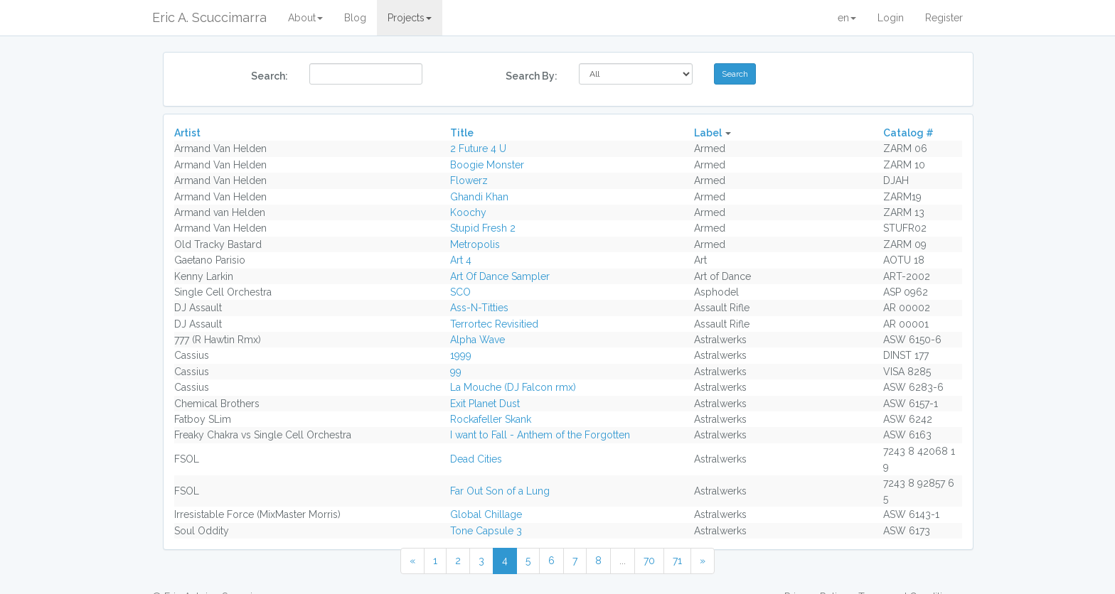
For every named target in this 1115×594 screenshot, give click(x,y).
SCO (460, 292)
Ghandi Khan (479, 196)
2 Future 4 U (478, 148)
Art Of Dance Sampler (500, 276)
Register (944, 17)
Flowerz (469, 180)
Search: (269, 76)
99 (456, 371)
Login (890, 17)
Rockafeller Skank (490, 419)
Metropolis (475, 244)
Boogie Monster (487, 165)
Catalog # (908, 133)
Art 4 (460, 260)
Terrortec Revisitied (494, 324)
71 (677, 560)
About (305, 17)
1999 (460, 355)
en (847, 17)
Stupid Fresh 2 (483, 228)
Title (462, 133)
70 (649, 560)
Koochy (468, 212)
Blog (355, 17)
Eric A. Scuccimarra (209, 17)
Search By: (532, 76)
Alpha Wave (477, 339)
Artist (187, 133)
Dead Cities (476, 459)
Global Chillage (486, 514)
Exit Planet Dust (485, 403)
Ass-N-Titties (479, 307)
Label (708, 133)
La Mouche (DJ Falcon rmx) (513, 387)
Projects (410, 17)
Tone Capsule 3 (486, 530)
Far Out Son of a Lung (500, 491)
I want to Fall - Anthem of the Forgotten (540, 435)
